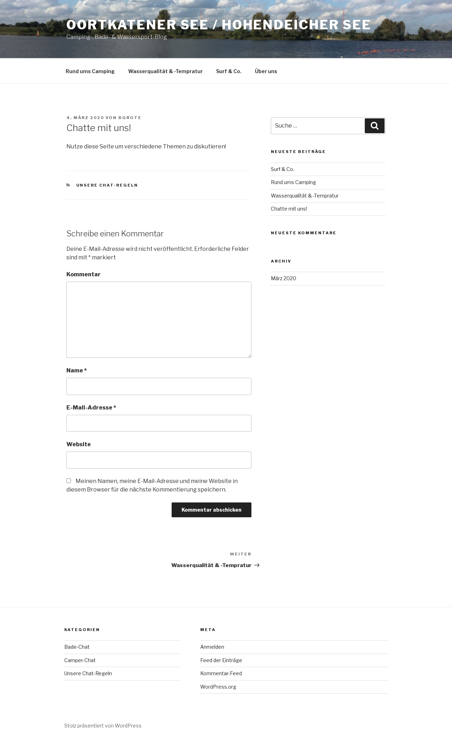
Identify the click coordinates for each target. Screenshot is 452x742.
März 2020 (283, 278)
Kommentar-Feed (221, 673)
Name (76, 370)
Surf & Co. (229, 71)
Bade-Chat (77, 647)
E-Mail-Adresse (91, 407)
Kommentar (83, 274)
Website (78, 444)
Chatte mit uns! (289, 209)
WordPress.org (218, 687)
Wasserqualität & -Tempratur (165, 71)
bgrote (130, 117)
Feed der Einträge (221, 660)
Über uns (266, 71)
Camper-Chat (80, 660)
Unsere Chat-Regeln (107, 185)
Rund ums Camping (90, 71)
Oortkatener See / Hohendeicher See (218, 25)
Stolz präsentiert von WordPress (103, 726)
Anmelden (212, 647)
